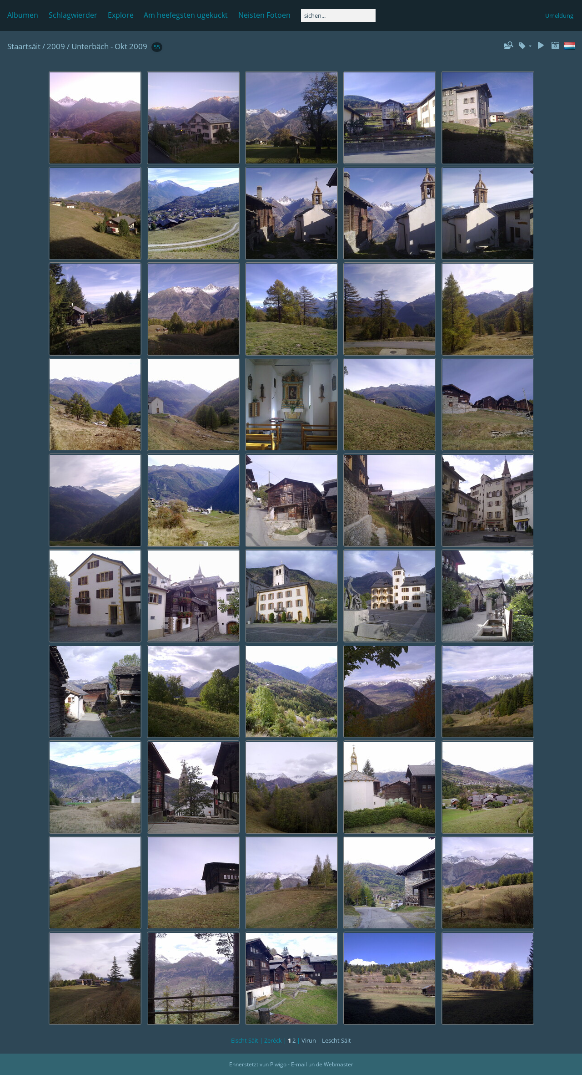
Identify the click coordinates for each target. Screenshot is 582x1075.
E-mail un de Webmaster (322, 1064)
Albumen (22, 15)
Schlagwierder (73, 15)
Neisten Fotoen (264, 15)
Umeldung (559, 15)
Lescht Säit (336, 1040)
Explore (121, 15)
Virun (308, 1040)
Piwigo (278, 1064)
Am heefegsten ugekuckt (186, 15)
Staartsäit (23, 46)
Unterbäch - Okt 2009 (109, 46)
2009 (56, 46)
